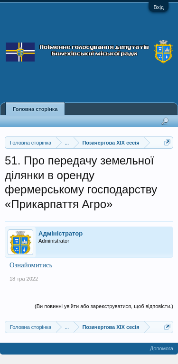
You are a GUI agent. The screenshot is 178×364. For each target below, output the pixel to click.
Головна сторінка (35, 109)
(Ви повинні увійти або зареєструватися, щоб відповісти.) (104, 306)
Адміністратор (60, 233)
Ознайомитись (30, 265)
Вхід (158, 7)
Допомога (161, 348)
